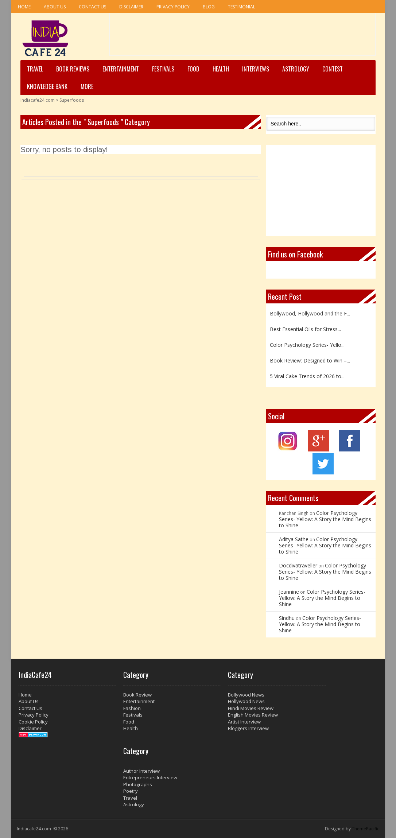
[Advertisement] (242, 36)
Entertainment (120, 69)
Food (193, 69)
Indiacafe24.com (37, 100)
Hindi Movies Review (250, 708)
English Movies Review (253, 714)
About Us (55, 7)
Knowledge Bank (47, 86)
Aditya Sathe (293, 539)
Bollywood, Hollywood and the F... (310, 313)
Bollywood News (246, 694)
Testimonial (241, 7)
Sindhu (287, 617)
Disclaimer (131, 7)
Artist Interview (244, 721)
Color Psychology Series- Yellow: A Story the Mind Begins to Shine (325, 519)
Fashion (132, 708)
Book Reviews (72, 69)
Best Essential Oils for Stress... (305, 329)
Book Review (137, 694)
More (87, 86)
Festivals (163, 69)
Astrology (295, 69)
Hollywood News (246, 701)
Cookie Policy (33, 721)
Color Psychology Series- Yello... (307, 344)
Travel (35, 69)
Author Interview (141, 771)
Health (221, 69)
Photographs (137, 784)
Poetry (130, 791)
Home (24, 7)
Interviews (255, 69)
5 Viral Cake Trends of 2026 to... (307, 376)
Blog (209, 7)
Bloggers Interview (248, 728)
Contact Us (92, 7)
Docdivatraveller (298, 565)
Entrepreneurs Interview (150, 777)
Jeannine (289, 591)
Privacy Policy (173, 7)
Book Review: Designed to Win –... (310, 360)
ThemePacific (365, 829)
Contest (332, 69)
